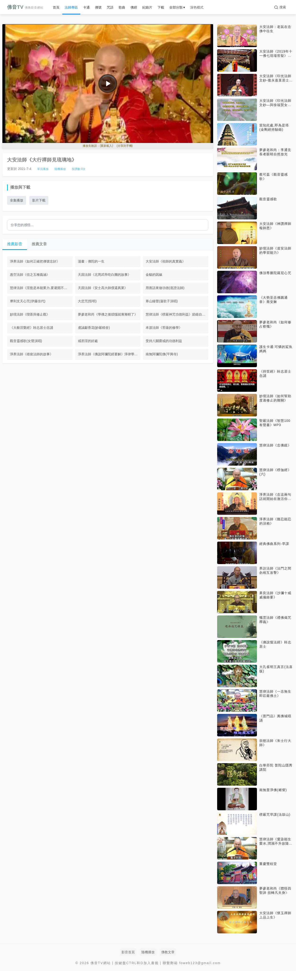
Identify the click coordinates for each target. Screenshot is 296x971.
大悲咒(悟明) (87, 301)
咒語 (110, 7)
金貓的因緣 (154, 274)
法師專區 (71, 7)
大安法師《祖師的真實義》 (165, 261)
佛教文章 (168, 952)
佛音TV (25, 7)
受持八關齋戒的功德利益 (164, 341)
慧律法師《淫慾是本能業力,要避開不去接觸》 (41, 288)
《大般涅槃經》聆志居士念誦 (31, 328)
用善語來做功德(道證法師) (165, 288)
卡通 (86, 7)
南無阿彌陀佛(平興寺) (162, 354)
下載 (160, 7)
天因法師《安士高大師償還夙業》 (103, 288)
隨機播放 (60, 169)
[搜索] (280, 7)
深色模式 (196, 7)
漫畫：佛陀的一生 (91, 261)
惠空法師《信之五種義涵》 (30, 274)
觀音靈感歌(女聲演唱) (26, 341)
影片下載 (38, 200)
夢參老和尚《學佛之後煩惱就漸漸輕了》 (108, 314)
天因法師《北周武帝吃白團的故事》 (104, 274)
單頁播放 (43, 169)
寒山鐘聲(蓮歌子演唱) (162, 301)
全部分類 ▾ (177, 7)
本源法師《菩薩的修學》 (164, 328)
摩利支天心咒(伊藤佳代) (27, 301)
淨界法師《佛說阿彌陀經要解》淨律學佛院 (109, 354)
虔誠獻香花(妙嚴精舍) (94, 328)
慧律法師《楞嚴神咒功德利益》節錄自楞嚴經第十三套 (177, 314)
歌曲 (122, 7)
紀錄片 (147, 7)
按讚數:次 (78, 169)
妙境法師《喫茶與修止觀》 (30, 314)
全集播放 (16, 200)
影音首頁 (128, 952)
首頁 (56, 7)
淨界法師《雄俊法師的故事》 (31, 354)
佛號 (98, 7)
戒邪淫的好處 (88, 341)
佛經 (133, 7)
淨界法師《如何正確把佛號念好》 (35, 261)
